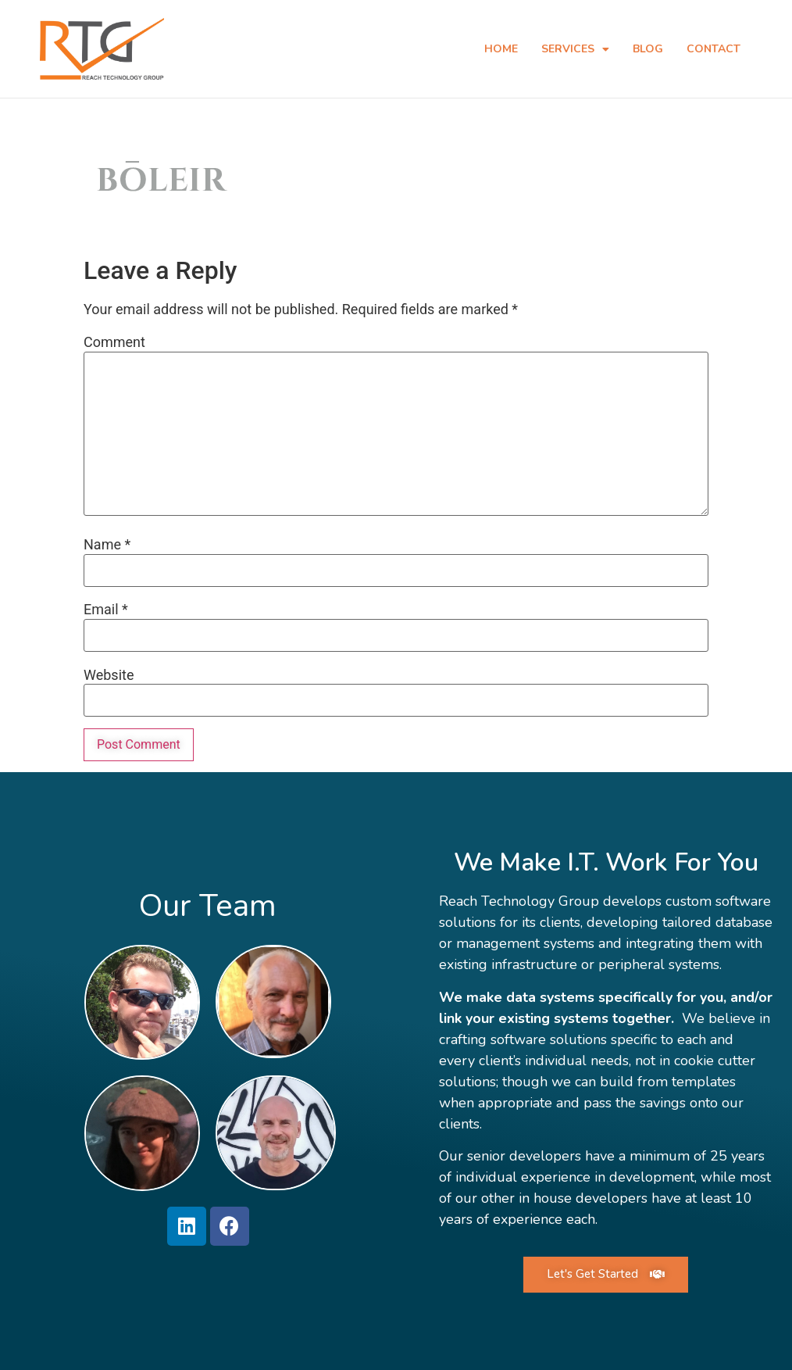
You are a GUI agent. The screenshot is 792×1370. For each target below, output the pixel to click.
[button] (605, 1274)
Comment (114, 341)
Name (107, 544)
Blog (648, 48)
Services (575, 49)
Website (109, 674)
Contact (713, 48)
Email (106, 609)
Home (501, 48)
